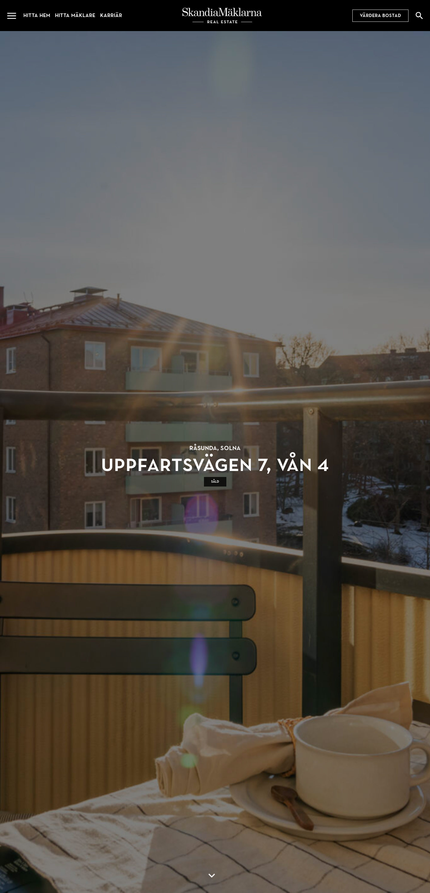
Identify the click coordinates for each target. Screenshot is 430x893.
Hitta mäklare (75, 15)
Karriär (111, 15)
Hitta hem (36, 15)
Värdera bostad (380, 15)
